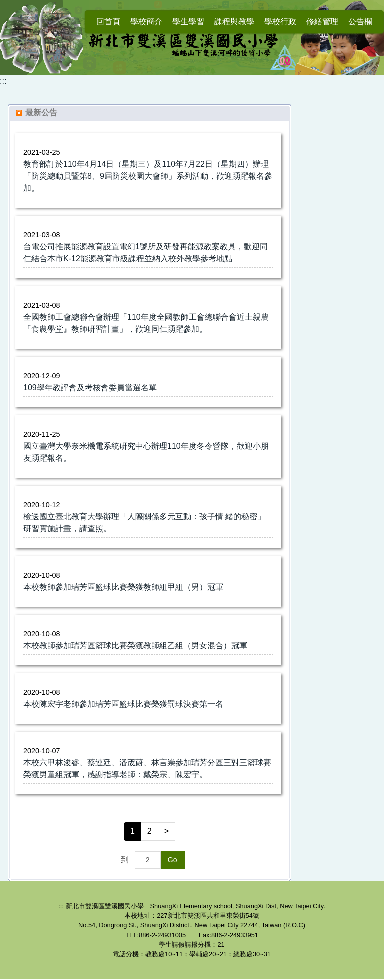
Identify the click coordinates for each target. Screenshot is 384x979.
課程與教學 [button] (234, 21)
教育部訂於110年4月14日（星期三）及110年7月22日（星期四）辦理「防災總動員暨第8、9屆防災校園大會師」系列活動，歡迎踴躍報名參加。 (148, 176)
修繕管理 (322, 21)
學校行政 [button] (280, 21)
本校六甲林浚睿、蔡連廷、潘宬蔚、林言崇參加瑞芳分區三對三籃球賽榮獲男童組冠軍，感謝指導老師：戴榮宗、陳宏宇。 (148, 768)
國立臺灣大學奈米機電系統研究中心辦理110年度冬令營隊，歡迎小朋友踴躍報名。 (146, 452)
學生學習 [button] (188, 21)
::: (3, 81)
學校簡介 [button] (146, 21)
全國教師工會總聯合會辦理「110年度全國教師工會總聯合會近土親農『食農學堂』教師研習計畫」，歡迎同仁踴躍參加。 (146, 323)
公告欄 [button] (360, 21)
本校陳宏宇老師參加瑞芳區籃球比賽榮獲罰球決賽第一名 (124, 704)
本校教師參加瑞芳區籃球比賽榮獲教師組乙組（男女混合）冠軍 (136, 645)
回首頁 (108, 21)
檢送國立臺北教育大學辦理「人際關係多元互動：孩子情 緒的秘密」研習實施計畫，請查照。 (145, 522)
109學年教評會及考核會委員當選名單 (90, 387)
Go (173, 860)
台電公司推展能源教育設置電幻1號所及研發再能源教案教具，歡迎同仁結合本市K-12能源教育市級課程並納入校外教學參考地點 (146, 252)
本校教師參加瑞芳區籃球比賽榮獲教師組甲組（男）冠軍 (124, 587)
